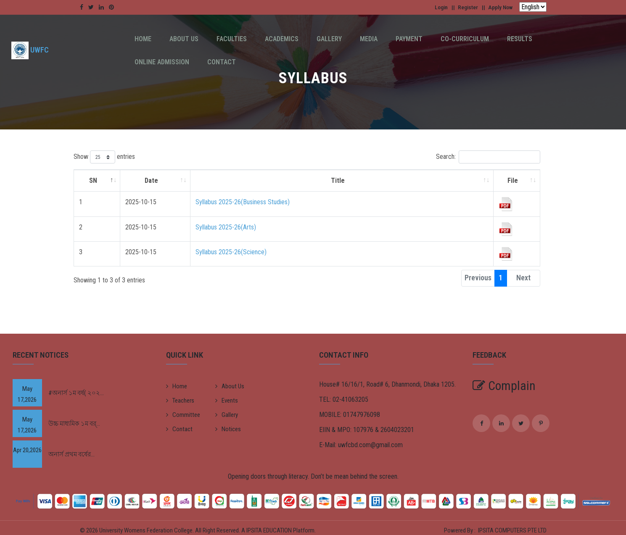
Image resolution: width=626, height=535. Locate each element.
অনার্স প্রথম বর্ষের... (71, 454)
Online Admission (525, 39)
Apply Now (497, 7)
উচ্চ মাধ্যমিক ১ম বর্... (74, 423)
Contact (579, 39)
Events (226, 400)
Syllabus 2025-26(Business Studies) (242, 202)
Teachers (180, 400)
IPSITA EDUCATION (269, 528)
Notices (228, 429)
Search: (488, 156)
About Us (175, 39)
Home (140, 39)
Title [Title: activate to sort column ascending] (338, 180)
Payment (373, 39)
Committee (183, 415)
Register (461, 7)
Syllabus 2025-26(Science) (231, 252)
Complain (504, 385)
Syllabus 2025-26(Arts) (225, 227)
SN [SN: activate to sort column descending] (93, 180)
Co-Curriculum (423, 39)
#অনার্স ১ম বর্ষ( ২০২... (76, 393)
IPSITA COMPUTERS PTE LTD (512, 528)
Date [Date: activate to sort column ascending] (151, 180)
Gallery (304, 39)
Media (338, 39)
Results (473, 39)
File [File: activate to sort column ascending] (512, 180)
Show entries (104, 156)
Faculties (218, 39)
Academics (262, 39)
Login (431, 7)
